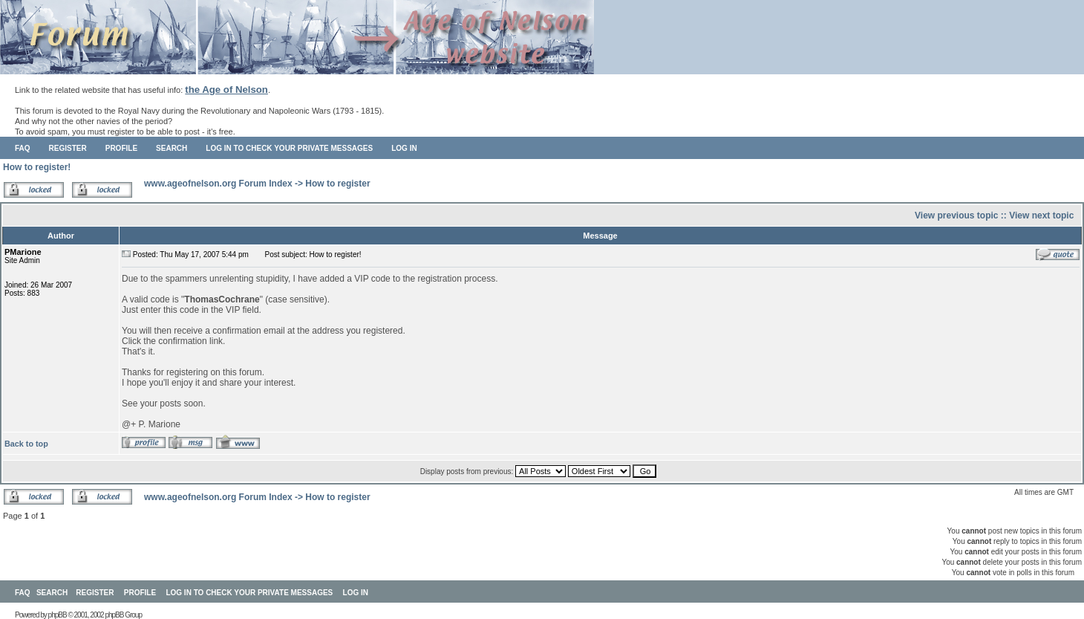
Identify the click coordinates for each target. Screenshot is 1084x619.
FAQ (22, 148)
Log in (404, 148)
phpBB (57, 615)
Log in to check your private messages (289, 148)
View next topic (1041, 215)
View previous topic (956, 215)
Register (68, 148)
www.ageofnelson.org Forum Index (218, 183)
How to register (337, 183)
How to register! (37, 167)
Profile (121, 148)
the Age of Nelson (226, 89)
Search (171, 148)
